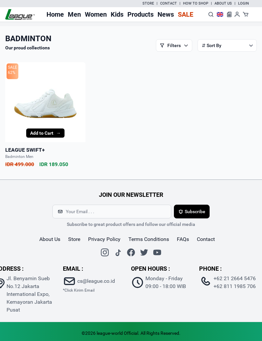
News (166, 14)
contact (206, 239)
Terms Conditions (148, 239)
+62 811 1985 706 (235, 286)
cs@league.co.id (96, 281)
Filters (174, 45)
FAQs (183, 239)
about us (49, 239)
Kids (117, 14)
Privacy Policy (104, 239)
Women (96, 14)
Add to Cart (45, 133)
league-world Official (117, 333)
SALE (12, 67)
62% (11, 72)
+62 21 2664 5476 (235, 278)
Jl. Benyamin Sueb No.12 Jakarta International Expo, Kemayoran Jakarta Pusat (29, 294)
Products (140, 14)
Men (74, 14)
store (74, 239)
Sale (185, 14)
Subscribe (191, 211)
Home (55, 14)
